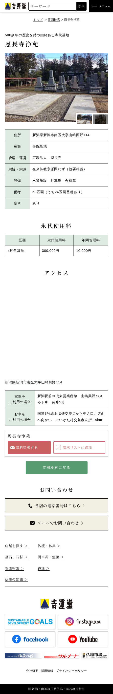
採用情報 (47, 671)
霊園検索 (54, 19)
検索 (81, 6)
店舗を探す (16, 545)
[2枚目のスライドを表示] (100, 119)
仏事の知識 (16, 579)
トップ (38, 19)
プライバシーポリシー (71, 671)
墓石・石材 (16, 556)
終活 (43, 568)
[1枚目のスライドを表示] (84, 119)
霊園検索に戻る (56, 467)
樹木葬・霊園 (51, 556)
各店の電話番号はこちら (54, 505)
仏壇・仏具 (49, 545)
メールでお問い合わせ (54, 523)
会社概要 (32, 671)
